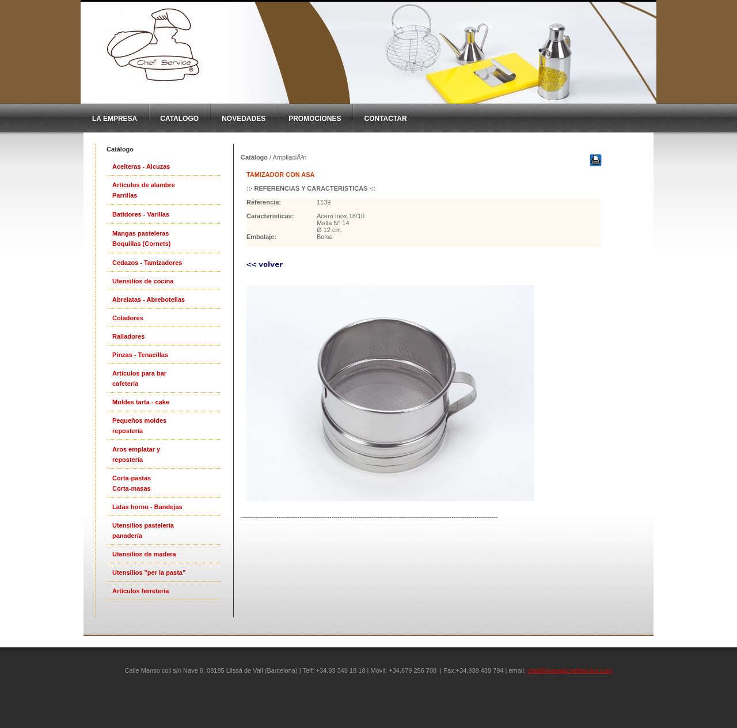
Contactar (385, 119)
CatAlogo (179, 119)
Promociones (314, 119)
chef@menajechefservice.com (570, 670)
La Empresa (114, 119)
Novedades (243, 119)
